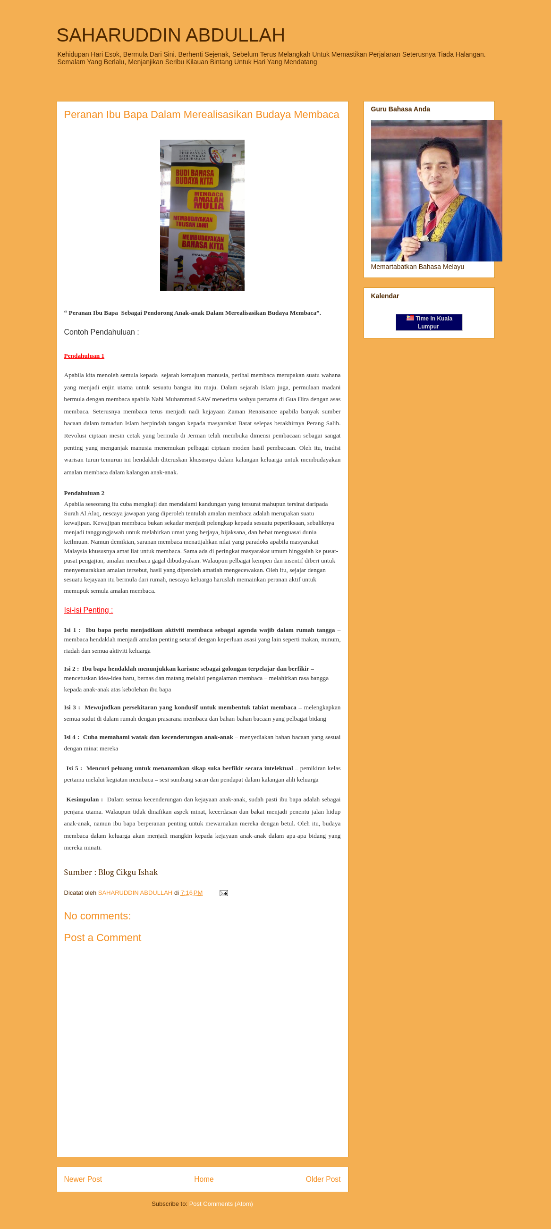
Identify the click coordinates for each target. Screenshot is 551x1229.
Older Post (323, 1179)
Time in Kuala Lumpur (429, 322)
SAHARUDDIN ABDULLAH (171, 35)
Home (204, 1179)
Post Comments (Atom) (221, 1203)
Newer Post (83, 1179)
